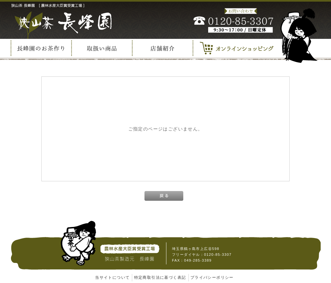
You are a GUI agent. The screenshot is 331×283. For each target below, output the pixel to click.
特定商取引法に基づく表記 (160, 277)
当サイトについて (112, 277)
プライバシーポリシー (212, 277)
